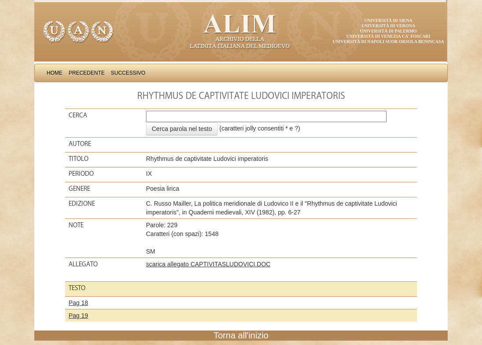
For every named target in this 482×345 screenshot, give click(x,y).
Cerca (78, 115)
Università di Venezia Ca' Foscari (389, 36)
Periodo (81, 174)
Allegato (83, 264)
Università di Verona (388, 25)
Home (54, 73)
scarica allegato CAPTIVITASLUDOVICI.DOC (208, 264)
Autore (80, 144)
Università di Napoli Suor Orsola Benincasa (388, 41)
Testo (77, 288)
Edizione (82, 203)
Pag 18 (78, 302)
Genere (79, 188)
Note (76, 225)
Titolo (78, 159)
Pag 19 (78, 315)
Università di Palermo (388, 31)
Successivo (128, 73)
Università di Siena (388, 20)
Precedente (87, 73)
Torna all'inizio (241, 335)
